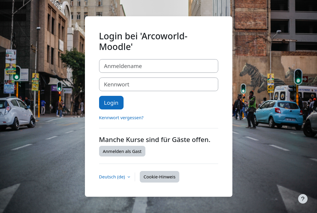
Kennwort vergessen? (121, 117)
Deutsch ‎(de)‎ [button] (112, 177)
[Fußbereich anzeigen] (303, 199)
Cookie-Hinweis (159, 177)
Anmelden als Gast (122, 151)
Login (111, 102)
